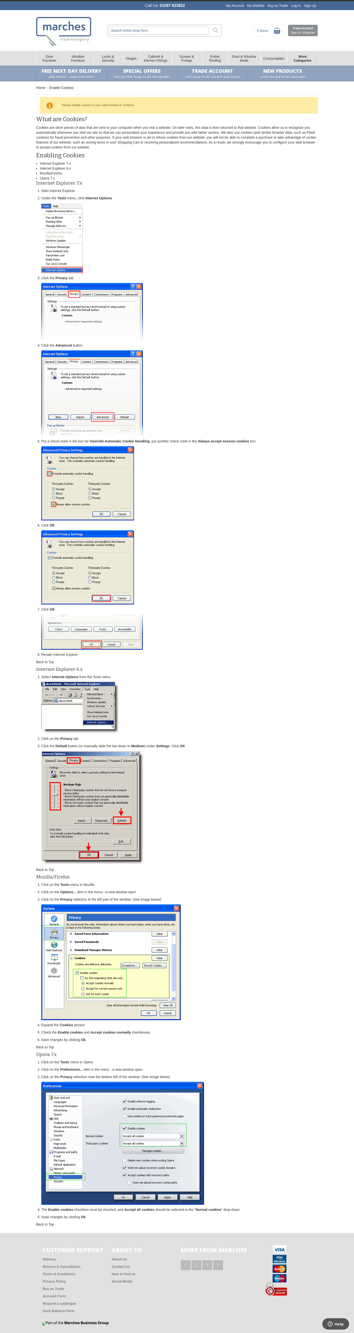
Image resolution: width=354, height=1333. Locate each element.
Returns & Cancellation (61, 1267)
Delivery (49, 1259)
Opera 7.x (47, 178)
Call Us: (165, 5)
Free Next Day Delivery (71, 73)
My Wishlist (256, 6)
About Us (119, 1259)
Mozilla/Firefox (51, 173)
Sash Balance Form (58, 1311)
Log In (296, 6)
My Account (235, 6)
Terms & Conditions (59, 1274)
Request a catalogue (59, 1303)
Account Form (54, 1296)
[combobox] (159, 30)
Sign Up (310, 6)
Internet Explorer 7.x (55, 163)
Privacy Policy (54, 1281)
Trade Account (302, 31)
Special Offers (142, 73)
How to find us (123, 1274)
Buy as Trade (278, 6)
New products (283, 73)
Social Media (122, 1281)
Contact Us (121, 1267)
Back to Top (45, 662)
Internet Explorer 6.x (55, 168)
